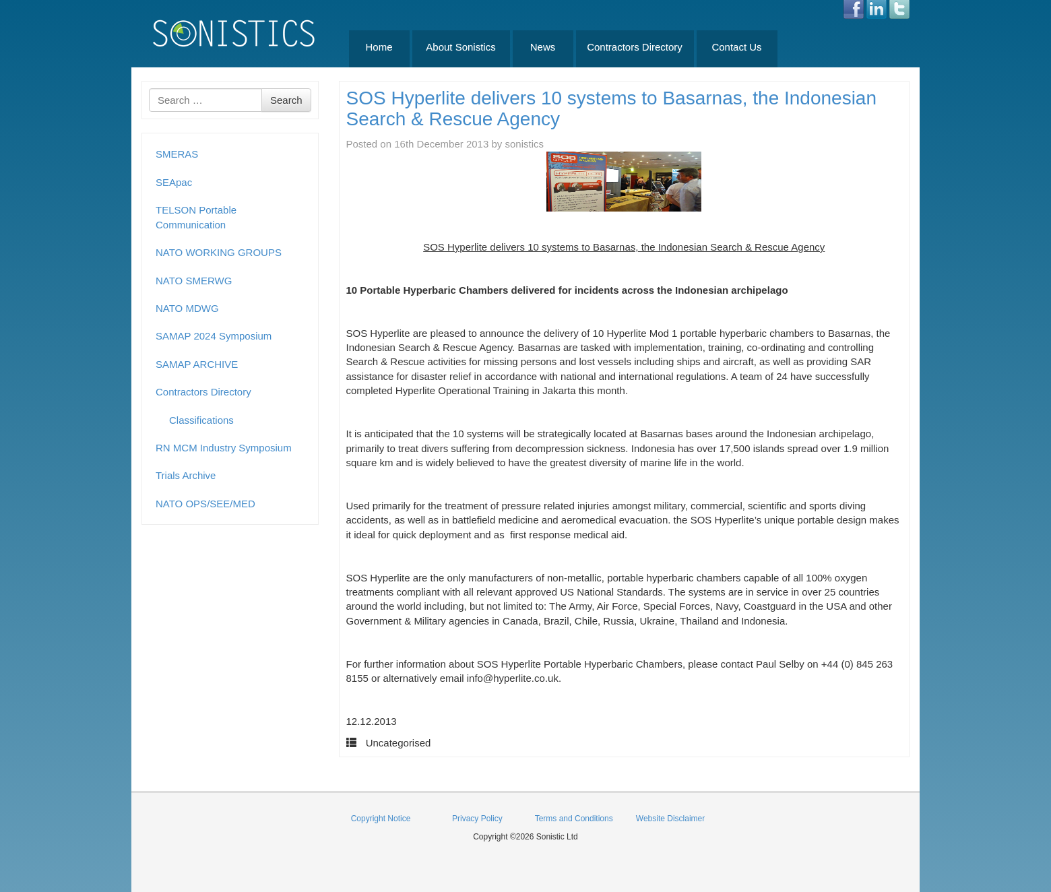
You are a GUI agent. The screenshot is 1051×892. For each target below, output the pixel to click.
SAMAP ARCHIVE (197, 364)
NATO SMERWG (194, 280)
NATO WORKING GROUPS (219, 252)
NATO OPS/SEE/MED (205, 503)
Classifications (201, 420)
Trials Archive (186, 475)
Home (378, 47)
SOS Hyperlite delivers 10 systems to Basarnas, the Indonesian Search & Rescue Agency (611, 108)
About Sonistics (460, 47)
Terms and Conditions (574, 818)
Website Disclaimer (670, 818)
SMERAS (177, 154)
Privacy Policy (477, 818)
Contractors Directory (634, 47)
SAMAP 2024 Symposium (214, 336)
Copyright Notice (381, 818)
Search (286, 100)
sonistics (524, 144)
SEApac (174, 182)
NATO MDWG (187, 308)
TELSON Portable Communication (196, 217)
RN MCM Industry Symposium (224, 447)
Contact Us (736, 47)
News (543, 47)
